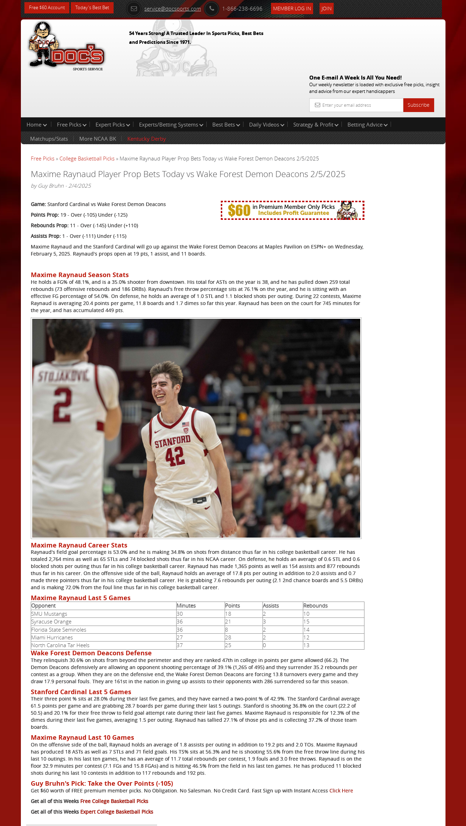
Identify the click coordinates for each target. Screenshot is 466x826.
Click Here (78, 771)
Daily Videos (266, 79)
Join (336, 7)
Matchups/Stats (49, 93)
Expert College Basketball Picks (116, 793)
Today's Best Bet (97, 8)
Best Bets (226, 79)
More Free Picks (413, 117)
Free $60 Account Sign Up (374, 248)
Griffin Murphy (377, 164)
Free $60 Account (48, 8)
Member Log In (302, 7)
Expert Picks (113, 79)
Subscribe (419, 54)
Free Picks (72, 79)
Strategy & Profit (316, 79)
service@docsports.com (173, 7)
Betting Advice (367, 79)
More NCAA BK (97, 93)
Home (37, 79)
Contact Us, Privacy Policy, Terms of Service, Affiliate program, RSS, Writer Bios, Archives (275, 817)
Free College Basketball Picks (114, 782)
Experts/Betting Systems (171, 79)
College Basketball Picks (87, 113)
